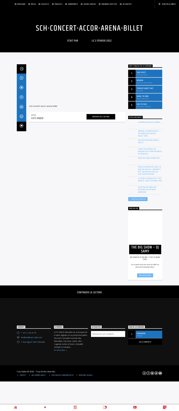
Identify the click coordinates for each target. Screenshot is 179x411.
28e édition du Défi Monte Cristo (148, 225)
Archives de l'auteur (100, 200)
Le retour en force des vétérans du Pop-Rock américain (147, 273)
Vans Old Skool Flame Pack (149, 242)
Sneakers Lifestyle (109, 4)
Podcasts (59, 4)
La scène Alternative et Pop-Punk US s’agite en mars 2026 (150, 263)
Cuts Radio (85, 79)
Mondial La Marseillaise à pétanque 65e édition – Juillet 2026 (148, 217)
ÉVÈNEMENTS (73, 4)
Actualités (127, 4)
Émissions (21, 4)
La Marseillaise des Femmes (149, 206)
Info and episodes (145, 359)
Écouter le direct (167, 4)
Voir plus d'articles (138, 283)
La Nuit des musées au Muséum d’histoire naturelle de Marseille (150, 235)
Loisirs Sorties (90, 4)
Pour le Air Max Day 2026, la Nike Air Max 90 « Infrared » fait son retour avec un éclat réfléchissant (149, 254)
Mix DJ (33, 4)
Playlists (45, 4)
